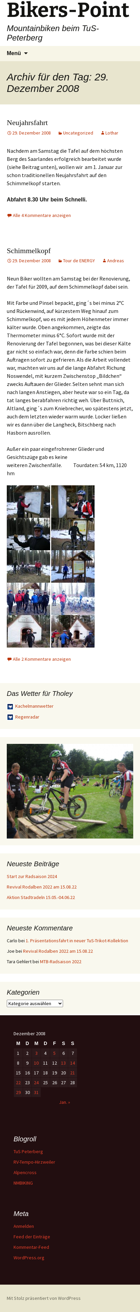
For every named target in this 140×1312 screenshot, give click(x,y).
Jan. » (64, 1102)
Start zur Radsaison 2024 (32, 876)
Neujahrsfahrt (27, 122)
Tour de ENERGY (79, 261)
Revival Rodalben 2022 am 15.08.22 (42, 887)
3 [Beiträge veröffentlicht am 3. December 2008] (36, 1053)
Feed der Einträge (32, 1237)
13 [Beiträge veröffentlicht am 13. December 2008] (63, 1063)
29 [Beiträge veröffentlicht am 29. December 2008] (18, 1092)
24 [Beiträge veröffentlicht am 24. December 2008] (36, 1082)
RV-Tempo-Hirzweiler (34, 1162)
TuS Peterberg (28, 1151)
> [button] (125, 789)
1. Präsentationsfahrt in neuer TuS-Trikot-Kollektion (77, 941)
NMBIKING (23, 1183)
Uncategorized (78, 133)
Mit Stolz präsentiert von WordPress (44, 1298)
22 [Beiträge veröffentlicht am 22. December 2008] (18, 1082)
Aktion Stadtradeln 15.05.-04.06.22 (41, 897)
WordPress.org (29, 1258)
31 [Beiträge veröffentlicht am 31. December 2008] (36, 1092)
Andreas (115, 261)
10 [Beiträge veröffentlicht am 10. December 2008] (36, 1063)
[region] (70, 791)
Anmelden (24, 1226)
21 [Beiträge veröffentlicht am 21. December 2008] (72, 1073)
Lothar (111, 133)
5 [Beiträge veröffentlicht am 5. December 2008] (54, 1053)
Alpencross (25, 1172)
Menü (14, 53)
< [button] (15, 789)
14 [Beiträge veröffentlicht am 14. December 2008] (72, 1063)
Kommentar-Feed (31, 1247)
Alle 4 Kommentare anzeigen (42, 215)
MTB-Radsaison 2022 (60, 961)
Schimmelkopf (29, 250)
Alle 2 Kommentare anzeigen (42, 659)
